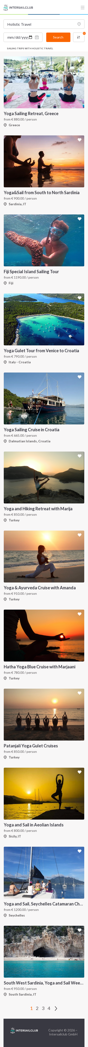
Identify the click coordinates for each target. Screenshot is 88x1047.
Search (58, 37)
